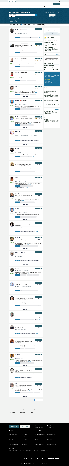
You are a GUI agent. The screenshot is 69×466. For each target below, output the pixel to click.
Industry (29, 24)
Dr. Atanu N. (17, 223)
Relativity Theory (34, 410)
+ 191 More (17, 393)
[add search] (35, 15)
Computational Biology (23, 392)
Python (21, 290)
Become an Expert (25, 426)
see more (27, 50)
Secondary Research (25, 436)
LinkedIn (44, 458)
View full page (57, 109)
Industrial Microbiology (37, 392)
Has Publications (39, 24)
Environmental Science (28, 305)
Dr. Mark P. (17, 162)
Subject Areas (20, 24)
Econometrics (28, 66)
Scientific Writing (24, 434)
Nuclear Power (33, 333)
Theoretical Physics (23, 37)
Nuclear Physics (26, 231)
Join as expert (55, 1)
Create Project (39, 29)
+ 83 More (37, 348)
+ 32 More (37, 171)
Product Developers (44, 6)
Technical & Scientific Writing (39, 444)
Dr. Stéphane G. (18, 383)
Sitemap (47, 450)
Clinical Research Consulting (13, 442)
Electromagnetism (27, 348)
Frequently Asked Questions (39, 427)
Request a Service (56, 3)
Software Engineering (30, 140)
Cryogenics (11, 410)
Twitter (34, 458)
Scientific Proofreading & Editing (40, 434)
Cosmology (22, 409)
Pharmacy (28, 80)
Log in (59, 1)
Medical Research (24, 444)
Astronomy (33, 409)
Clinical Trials (49, 436)
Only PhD (34, 24)
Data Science (30, 156)
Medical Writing (11, 441)
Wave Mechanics (33, 348)
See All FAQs (57, 54)
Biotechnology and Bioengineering (40, 437)
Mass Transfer (15, 21)
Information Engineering (24, 140)
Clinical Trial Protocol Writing (51, 434)
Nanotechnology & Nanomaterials (20, 187)
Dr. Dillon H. (17, 58)
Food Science (11, 439)
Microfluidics (11, 21)
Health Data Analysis (32, 171)
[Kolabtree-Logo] (12, 1)
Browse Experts (28, 450)
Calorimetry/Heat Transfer (35, 414)
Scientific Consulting (12, 436)
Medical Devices (37, 432)
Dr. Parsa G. (17, 86)
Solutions (26, 3)
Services (30, 3)
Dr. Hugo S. (17, 148)
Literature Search (24, 437)
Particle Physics (17, 37)
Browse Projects (35, 450)
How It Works (11, 3)
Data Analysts (24, 6)
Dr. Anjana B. (17, 296)
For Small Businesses (12, 432)
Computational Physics (29, 37)
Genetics (36, 439)
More (43, 24)
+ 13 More (39, 290)
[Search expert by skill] (23, 15)
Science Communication (39, 436)
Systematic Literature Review (51, 444)
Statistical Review (12, 437)
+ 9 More (40, 319)
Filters (10, 24)
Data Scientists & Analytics (13, 434)
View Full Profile (26, 40)
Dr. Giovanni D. (17, 268)
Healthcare (23, 442)
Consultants (34, 6)
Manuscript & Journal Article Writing (40, 442)
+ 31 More (17, 110)
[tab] (51, 57)
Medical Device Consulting (26, 441)
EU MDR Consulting (25, 432)
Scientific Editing (24, 439)
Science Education (36, 260)
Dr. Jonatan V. (17, 354)
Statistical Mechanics (29, 52)
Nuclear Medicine (28, 333)
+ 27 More (26, 187)
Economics (32, 66)
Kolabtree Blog (29, 458)
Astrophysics (35, 52)
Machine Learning (23, 66)
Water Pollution (22, 305)
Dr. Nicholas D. (17, 193)
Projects (21, 3)
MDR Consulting (49, 439)
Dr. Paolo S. (17, 29)
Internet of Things (36, 140)
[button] (51, 57)
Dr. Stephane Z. (18, 339)
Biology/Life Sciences (31, 319)
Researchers (55, 6)
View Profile (12, 48)
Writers (14, 6)
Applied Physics (35, 37)
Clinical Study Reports (38, 441)
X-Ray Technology (12, 412)
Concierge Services (36, 3)
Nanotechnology (26, 290)
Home (10, 450)
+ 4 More (17, 262)
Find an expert (17, 3)
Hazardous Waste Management (36, 305)
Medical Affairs (49, 437)
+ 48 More (40, 37)
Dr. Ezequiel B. (17, 43)
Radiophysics (22, 348)
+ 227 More (36, 66)
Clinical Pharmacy (33, 80)
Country (14, 24)
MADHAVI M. (17, 131)
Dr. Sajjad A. (17, 208)
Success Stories (15, 450)
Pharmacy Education (23, 80)
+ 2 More (37, 231)
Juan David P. (17, 116)
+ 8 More (39, 52)
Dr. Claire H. (17, 313)
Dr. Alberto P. (17, 325)
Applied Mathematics (23, 377)
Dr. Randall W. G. (18, 237)
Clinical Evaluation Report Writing (14, 444)
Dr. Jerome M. (17, 369)
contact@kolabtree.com (50, 427)
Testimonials (42, 450)
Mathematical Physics (23, 52)
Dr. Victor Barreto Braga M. (20, 252)
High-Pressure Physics (24, 410)
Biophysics (36, 319)
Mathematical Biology (30, 392)
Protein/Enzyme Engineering (24, 319)
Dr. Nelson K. (17, 72)
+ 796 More (37, 80)
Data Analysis (25, 156)
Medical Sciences (50, 441)
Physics (22, 156)
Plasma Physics (22, 412)
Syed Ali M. (17, 100)
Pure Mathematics (29, 377)
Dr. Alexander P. (18, 282)
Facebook (39, 458)
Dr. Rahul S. (17, 177)
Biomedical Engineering (51, 432)
